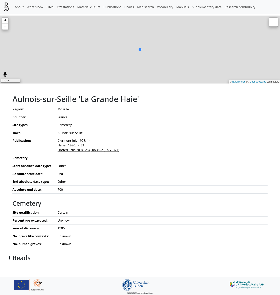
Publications (112, 7)
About (19, 7)
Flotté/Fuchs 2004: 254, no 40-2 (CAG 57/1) (88, 150)
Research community (240, 7)
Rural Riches (239, 81)
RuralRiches (148, 293)
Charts (129, 7)
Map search (145, 7)
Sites (49, 7)
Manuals (182, 7)
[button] (5, 21)
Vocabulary (165, 7)
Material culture (88, 7)
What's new (35, 7)
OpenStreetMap (258, 81)
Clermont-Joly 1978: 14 (74, 140)
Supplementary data (207, 7)
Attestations (65, 7)
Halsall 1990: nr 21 (71, 145)
